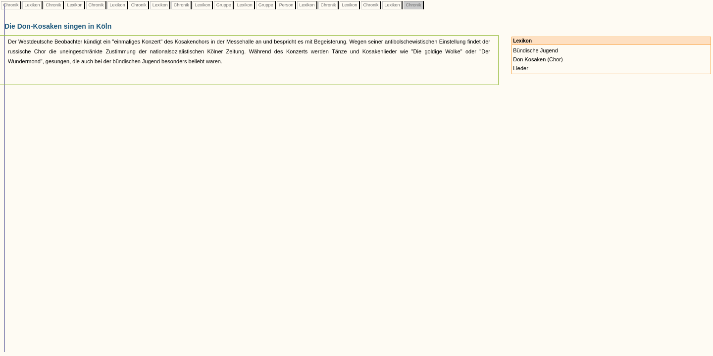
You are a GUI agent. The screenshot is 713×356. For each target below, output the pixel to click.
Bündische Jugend (535, 50)
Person (286, 4)
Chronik (11, 4)
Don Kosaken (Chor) (537, 59)
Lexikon (32, 4)
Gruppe (223, 4)
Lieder (520, 68)
